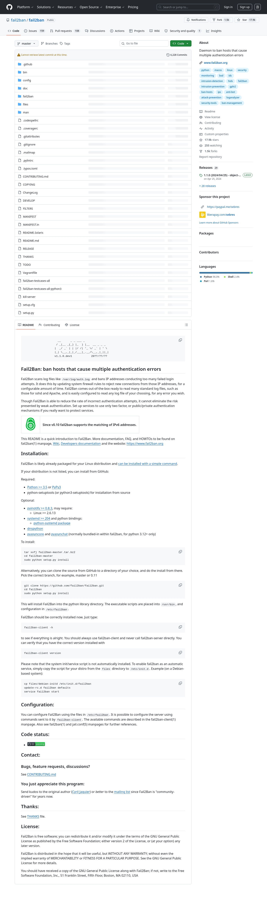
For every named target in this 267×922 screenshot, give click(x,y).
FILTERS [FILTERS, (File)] (28, 208)
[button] (180, 340)
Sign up (245, 7)
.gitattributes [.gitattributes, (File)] (31, 136)
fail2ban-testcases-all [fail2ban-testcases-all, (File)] (36, 281)
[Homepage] (9, 7)
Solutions (46, 7)
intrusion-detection (212, 81)
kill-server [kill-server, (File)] (29, 297)
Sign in (228, 7)
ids (230, 75)
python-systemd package (52, 523)
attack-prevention (211, 97)
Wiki (56, 443)
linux (230, 70)
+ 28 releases (207, 186)
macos (218, 70)
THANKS (33, 816)
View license (209, 117)
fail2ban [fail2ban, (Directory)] (28, 96)
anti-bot (230, 92)
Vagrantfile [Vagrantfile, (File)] (30, 273)
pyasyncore (35, 534)
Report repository (210, 157)
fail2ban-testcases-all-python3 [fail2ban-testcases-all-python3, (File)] (42, 289)
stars (209, 140)
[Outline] (186, 325)
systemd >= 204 (38, 518)
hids (230, 81)
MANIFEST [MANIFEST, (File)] (29, 216)
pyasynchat (59, 534)
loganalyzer (233, 97)
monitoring (207, 75)
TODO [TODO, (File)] (27, 265)
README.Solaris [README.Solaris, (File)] (33, 232)
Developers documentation (81, 443)
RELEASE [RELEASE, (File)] (28, 248)
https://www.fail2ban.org (145, 443)
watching (210, 145)
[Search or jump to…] (188, 7)
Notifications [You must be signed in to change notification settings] (196, 20)
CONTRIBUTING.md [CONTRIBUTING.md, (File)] (36, 176)
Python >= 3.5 (37, 487)
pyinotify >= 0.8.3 (39, 508)
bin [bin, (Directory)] (25, 72)
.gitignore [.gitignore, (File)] (29, 144)
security (242, 70)
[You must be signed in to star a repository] (247, 20)
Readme (207, 111)
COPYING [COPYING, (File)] (29, 184)
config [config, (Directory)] (27, 80)
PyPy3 (56, 487)
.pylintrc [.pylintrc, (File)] (28, 160)
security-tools (209, 103)
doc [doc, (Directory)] (25, 88)
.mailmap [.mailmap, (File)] (29, 152)
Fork (221, 20)
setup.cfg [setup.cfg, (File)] (29, 305)
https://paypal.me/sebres (223, 207)
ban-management (232, 103)
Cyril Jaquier (81, 792)
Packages (206, 233)
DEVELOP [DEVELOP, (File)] (29, 200)
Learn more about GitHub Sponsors (218, 222)
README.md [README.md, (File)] (31, 240)
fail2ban (18, 20)
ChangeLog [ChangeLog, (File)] (30, 192)
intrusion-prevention (213, 86)
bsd (221, 75)
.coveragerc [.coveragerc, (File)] (30, 128)
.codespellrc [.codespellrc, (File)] (30, 120)
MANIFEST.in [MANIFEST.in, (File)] (31, 224)
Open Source (91, 7)
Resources (67, 7)
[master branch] (26, 43)
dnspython (35, 528)
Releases (209, 167)
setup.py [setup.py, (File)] (28, 313)
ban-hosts (207, 92)
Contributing (210, 123)
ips (219, 92)
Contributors (209, 252)
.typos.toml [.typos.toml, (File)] (30, 168)
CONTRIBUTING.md (41, 774)
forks (208, 151)
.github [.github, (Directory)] (27, 64)
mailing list (122, 792)
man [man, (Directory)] (26, 112)
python (205, 70)
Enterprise (115, 7)
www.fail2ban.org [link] (216, 63)
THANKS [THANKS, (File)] (28, 257)
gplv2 (233, 86)
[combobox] (145, 43)
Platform (25, 7)
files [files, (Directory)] (25, 104)
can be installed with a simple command (147, 463)
